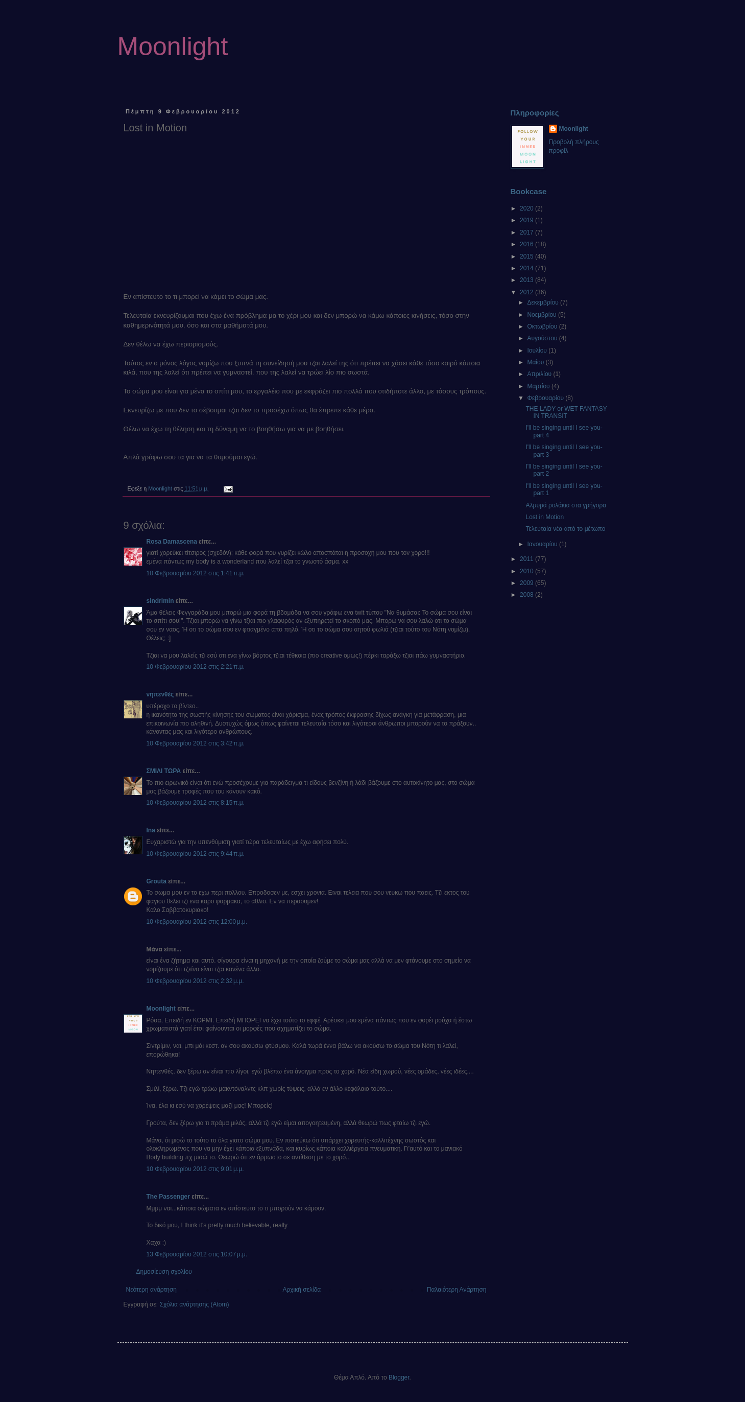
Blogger (399, 1377)
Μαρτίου (539, 386)
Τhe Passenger (168, 1196)
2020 (527, 208)
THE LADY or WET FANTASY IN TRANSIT (566, 412)
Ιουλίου (537, 350)
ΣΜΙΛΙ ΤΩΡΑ (164, 771)
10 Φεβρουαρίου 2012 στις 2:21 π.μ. (196, 666)
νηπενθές (160, 694)
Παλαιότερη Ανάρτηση (457, 1289)
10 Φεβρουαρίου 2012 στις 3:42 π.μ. (196, 743)
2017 (527, 232)
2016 (527, 244)
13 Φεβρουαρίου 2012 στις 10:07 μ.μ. (197, 1254)
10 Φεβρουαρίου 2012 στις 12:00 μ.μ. (197, 921)
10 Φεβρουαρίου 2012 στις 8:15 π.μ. (196, 802)
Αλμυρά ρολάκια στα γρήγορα (565, 505)
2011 (527, 559)
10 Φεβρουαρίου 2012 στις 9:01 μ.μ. (195, 1169)
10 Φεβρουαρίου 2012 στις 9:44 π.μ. (196, 853)
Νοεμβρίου (542, 314)
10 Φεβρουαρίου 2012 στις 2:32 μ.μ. (195, 981)
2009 (527, 583)
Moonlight (172, 46)
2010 (527, 571)
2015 (527, 256)
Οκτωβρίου (543, 326)
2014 (527, 268)
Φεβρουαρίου (546, 398)
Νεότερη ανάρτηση (151, 1289)
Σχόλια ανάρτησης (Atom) (194, 1304)
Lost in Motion (544, 517)
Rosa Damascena (172, 541)
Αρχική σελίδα (301, 1289)
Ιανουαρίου (543, 544)
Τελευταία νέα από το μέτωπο (565, 528)
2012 (527, 292)
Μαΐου (536, 362)
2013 (527, 280)
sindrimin (160, 600)
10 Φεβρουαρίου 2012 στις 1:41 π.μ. (196, 573)
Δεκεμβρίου (543, 302)
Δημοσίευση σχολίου (164, 1271)
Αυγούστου (543, 338)
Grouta (156, 881)
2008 (527, 594)
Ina (151, 830)
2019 (527, 220)
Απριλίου (540, 374)
